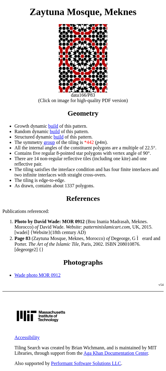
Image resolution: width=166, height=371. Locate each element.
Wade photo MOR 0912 (37, 275)
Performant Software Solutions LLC (86, 363)
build (53, 126)
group (49, 142)
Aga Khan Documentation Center (115, 353)
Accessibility (27, 337)
